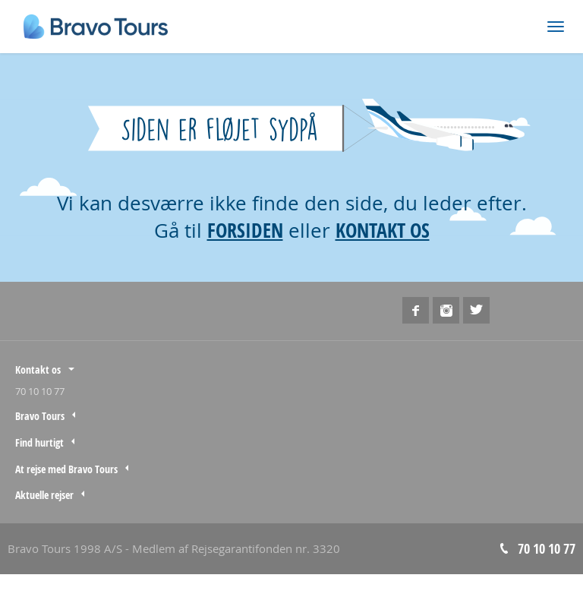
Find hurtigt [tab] (39, 442)
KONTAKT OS (383, 230)
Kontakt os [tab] (38, 369)
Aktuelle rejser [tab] (44, 495)
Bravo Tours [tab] (40, 416)
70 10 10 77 (40, 391)
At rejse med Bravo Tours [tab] (66, 469)
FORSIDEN (245, 230)
